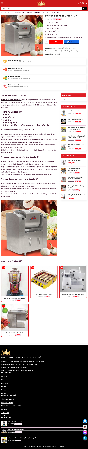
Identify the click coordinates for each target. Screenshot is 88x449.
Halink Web (61, 446)
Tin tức (63, 99)
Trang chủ (4, 13)
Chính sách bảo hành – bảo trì (11, 406)
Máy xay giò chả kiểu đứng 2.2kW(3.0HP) (15, 298)
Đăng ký (3, 386)
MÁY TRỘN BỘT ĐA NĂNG (34, 13)
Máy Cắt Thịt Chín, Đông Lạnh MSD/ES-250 (73, 294)
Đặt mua (56, 41)
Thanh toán (5, 412)
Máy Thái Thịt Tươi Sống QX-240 (15, 333)
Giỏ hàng (4, 409)
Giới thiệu (4, 376)
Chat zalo (71, 42)
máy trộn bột (53, 51)
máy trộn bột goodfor (75, 51)
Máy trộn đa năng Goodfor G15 (11, 100)
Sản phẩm (11, 13)
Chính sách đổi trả (7, 402)
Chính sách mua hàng (8, 399)
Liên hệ (3, 393)
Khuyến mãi (5, 383)
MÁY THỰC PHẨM (20, 13)
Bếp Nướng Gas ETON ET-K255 (44, 294)
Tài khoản (4, 416)
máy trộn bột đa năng (63, 51)
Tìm (84, 8)
